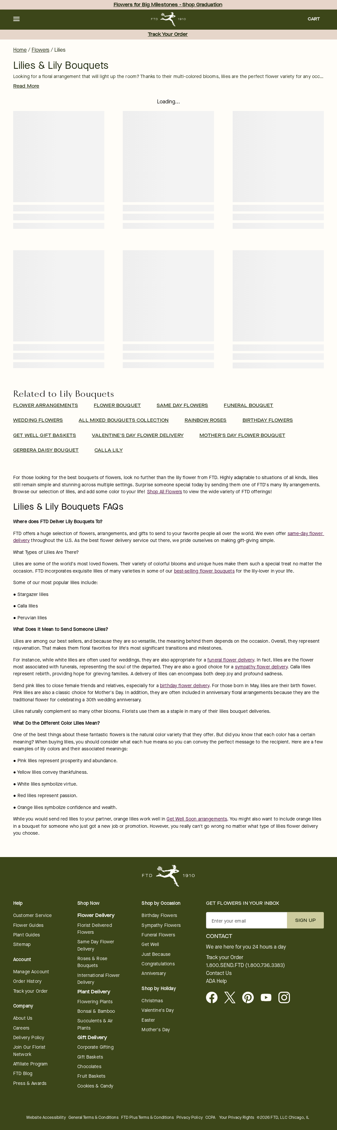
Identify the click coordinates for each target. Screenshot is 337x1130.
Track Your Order (168, 34)
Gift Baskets (90, 1057)
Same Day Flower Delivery (95, 945)
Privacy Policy (189, 1117)
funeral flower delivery (230, 660)
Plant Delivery (93, 992)
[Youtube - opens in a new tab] (268, 998)
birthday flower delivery (184, 686)
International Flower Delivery (98, 978)
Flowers (40, 49)
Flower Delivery (96, 915)
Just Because (156, 954)
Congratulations (158, 964)
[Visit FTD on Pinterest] (250, 998)
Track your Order (30, 991)
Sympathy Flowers (161, 925)
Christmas (152, 1001)
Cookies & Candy (95, 1086)
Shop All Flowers (164, 492)
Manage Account (31, 972)
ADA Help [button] (216, 981)
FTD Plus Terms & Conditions (147, 1117)
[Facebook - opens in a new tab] (214, 998)
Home (20, 49)
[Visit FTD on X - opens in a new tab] (232, 998)
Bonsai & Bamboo (96, 1011)
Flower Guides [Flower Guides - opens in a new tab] (28, 925)
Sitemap (22, 944)
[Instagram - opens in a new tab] (286, 998)
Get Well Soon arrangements (197, 819)
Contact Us (219, 973)
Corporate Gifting (95, 1047)
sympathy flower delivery (261, 667)
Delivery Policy (28, 1038)
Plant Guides (26, 935)
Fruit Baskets (91, 1076)
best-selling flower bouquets (204, 571)
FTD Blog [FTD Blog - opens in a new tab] (22, 1073)
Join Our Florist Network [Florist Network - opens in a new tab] (29, 1050)
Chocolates (89, 1066)
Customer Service (32, 915)
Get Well (150, 944)
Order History (27, 981)
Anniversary (154, 973)
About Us (22, 1018)
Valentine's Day (157, 1010)
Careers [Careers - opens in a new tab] (21, 1028)
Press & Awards (29, 1083)
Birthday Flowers (159, 915)
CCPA (210, 1117)
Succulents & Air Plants (95, 1024)
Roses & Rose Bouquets (92, 962)
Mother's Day (156, 1030)
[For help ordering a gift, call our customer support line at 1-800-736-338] (168, 19)
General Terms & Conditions (93, 1117)
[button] (16, 19)
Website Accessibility (46, 1117)
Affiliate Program (30, 1064)
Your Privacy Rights (236, 1117)
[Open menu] (16, 19)
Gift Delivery (92, 1038)
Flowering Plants (95, 1002)
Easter (148, 1020)
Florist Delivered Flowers (94, 928)
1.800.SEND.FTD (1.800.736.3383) (245, 965)
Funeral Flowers (158, 935)
